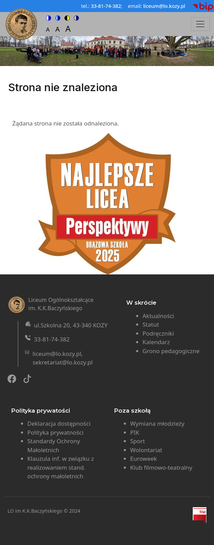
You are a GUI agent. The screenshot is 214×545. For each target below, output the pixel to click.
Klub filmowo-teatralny (161, 467)
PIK (135, 432)
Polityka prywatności (55, 432)
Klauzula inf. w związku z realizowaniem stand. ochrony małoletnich (60, 467)
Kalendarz (156, 342)
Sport (137, 441)
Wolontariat (146, 450)
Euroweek (143, 458)
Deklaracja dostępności (59, 423)
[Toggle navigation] (200, 24)
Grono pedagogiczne (171, 351)
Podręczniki (158, 333)
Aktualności (158, 316)
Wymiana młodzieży (157, 423)
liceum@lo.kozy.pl (57, 354)
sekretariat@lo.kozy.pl (63, 362)
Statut (151, 324)
